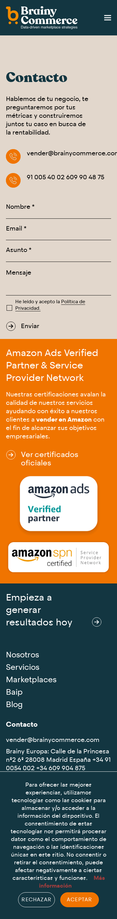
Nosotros (22, 655)
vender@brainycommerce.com (53, 740)
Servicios (22, 667)
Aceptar (79, 900)
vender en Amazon (64, 419)
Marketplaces (31, 680)
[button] (107, 18)
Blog (14, 705)
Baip (14, 692)
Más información (72, 881)
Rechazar (36, 900)
